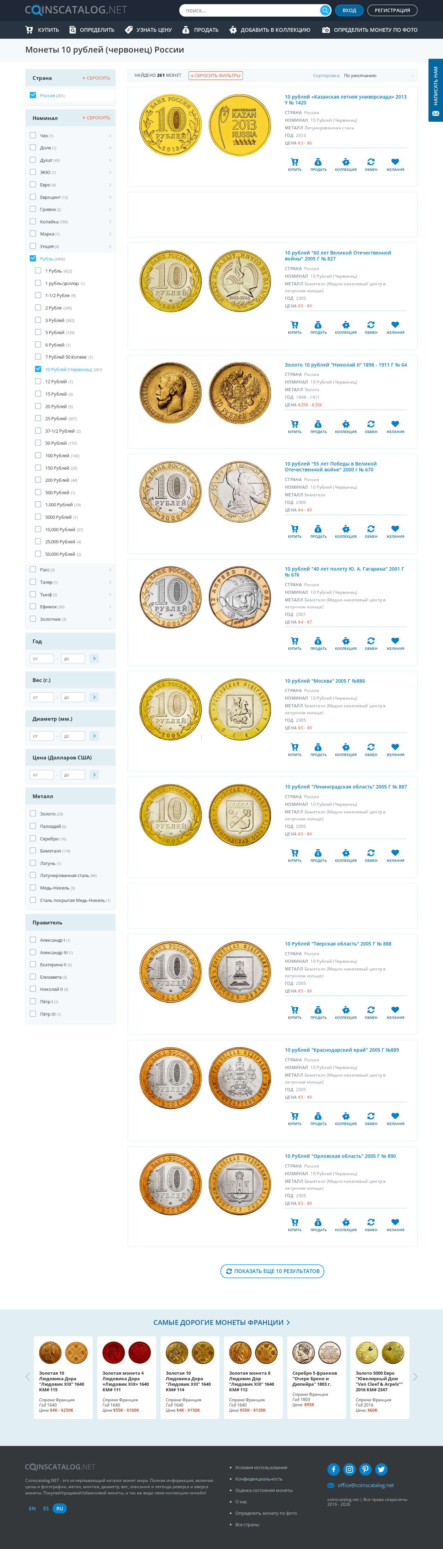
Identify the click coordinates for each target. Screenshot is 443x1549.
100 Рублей (57, 455)
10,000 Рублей (60, 529)
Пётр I (46, 1001)
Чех (44, 135)
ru (59, 1508)
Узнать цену (154, 29)
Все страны (247, 1524)
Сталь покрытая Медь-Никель (72, 900)
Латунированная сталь (64, 875)
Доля (45, 148)
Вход (349, 10)
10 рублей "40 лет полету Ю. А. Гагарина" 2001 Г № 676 (344, 571)
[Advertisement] (272, 214)
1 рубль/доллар (62, 283)
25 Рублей (56, 418)
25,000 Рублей (60, 541)
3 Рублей (54, 320)
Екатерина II (53, 964)
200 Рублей (57, 480)
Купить (48, 29)
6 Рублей (54, 345)
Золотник (50, 619)
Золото (48, 814)
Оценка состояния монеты (264, 1490)
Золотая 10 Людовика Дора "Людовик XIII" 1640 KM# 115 (61, 1381)
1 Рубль (53, 271)
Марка (47, 234)
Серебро (49, 839)
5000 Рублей (58, 517)
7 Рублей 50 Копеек (66, 357)
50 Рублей (56, 443)
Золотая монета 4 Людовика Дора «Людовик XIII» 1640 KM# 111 (125, 1381)
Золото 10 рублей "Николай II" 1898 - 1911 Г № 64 (346, 364)
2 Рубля (53, 308)
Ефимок (48, 606)
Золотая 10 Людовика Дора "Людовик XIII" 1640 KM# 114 (188, 1381)
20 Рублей (56, 406)
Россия (47, 95)
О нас (241, 1502)
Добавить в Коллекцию (275, 29)
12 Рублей (56, 381)
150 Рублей (57, 468)
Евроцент (50, 197)
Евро (45, 185)
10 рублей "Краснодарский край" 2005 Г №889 (342, 1050)
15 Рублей (56, 394)
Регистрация (392, 10)
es (46, 1508)
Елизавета (51, 977)
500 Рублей (57, 492)
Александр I (52, 940)
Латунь (48, 863)
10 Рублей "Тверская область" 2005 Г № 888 (338, 943)
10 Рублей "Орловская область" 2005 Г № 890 (340, 1156)
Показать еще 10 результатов (277, 1270)
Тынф (46, 594)
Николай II (51, 989)
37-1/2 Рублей (60, 431)
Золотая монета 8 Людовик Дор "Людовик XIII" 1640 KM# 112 (251, 1381)
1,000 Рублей (59, 504)
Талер (46, 582)
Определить (97, 29)
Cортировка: (365, 75)
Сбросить (96, 78)
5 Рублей (54, 332)
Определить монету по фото (376, 29)
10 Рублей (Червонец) (68, 369)
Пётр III (48, 1014)
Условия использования (261, 1467)
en (32, 1508)
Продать (206, 29)
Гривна (48, 209)
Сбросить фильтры (216, 75)
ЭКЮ (45, 172)
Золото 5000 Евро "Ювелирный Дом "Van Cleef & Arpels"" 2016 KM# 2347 (379, 1381)
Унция (47, 246)
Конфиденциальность (259, 1479)
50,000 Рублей (60, 554)
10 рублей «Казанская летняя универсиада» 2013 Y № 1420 (346, 99)
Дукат (46, 160)
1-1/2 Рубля (57, 295)
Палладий (50, 826)
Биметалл (50, 851)
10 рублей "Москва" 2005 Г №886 (325, 680)
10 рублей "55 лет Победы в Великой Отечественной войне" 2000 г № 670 (331, 466)
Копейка (49, 222)
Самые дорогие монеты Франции (218, 1322)
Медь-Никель (55, 888)
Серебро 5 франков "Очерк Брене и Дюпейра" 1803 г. (314, 1378)
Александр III (54, 952)
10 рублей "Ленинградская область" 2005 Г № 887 (346, 786)
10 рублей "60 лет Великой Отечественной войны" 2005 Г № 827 (338, 255)
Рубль (46, 259)
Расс (44, 569)
